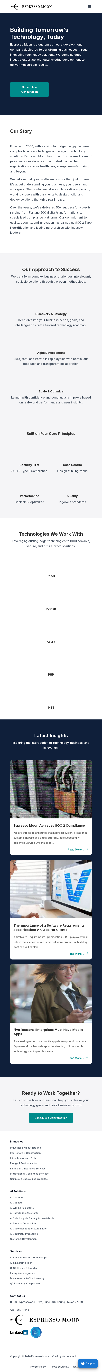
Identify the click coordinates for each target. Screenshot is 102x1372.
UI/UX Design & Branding (24, 1268)
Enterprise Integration (22, 1273)
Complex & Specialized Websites (29, 1179)
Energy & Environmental (23, 1163)
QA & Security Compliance (25, 1283)
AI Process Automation (23, 1223)
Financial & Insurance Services (28, 1168)
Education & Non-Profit (23, 1158)
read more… (76, 849)
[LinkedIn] (19, 1334)
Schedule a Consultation (29, 89)
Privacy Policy (38, 1366)
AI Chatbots (16, 1197)
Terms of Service (59, 1366)
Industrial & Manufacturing (25, 1147)
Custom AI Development (23, 1239)
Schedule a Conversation (51, 1117)
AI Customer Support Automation (28, 1228)
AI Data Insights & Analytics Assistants (32, 1218)
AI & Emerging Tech (21, 1262)
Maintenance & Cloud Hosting (27, 1278)
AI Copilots (16, 1202)
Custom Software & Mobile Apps (28, 1257)
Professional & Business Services (29, 1173)
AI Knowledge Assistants (24, 1213)
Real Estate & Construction (25, 1153)
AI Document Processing (24, 1233)
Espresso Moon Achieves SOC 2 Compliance (49, 825)
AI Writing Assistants (22, 1207)
